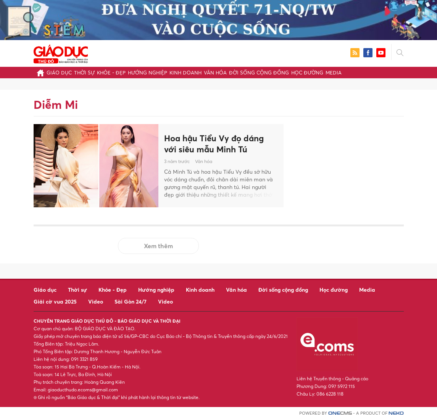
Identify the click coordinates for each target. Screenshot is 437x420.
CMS (340, 413)
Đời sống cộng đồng (259, 72)
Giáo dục (59, 72)
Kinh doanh (185, 72)
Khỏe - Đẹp (111, 72)
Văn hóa (215, 72)
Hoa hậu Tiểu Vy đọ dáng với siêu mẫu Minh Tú (214, 143)
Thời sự (84, 72)
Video (95, 301)
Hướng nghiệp (147, 72)
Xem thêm (158, 246)
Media (334, 72)
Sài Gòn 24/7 (130, 301)
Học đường (307, 72)
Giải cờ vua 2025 (55, 301)
